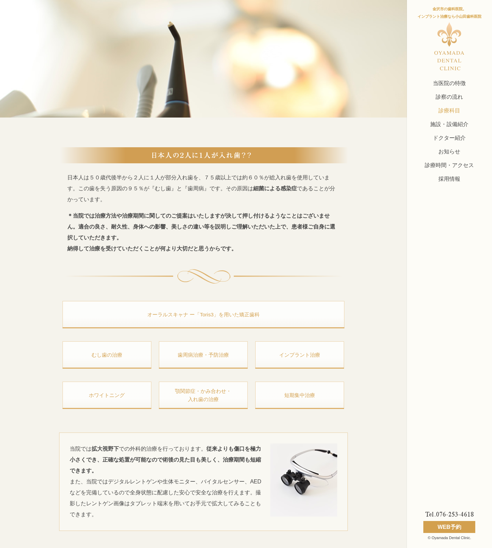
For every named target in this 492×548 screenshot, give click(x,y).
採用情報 (449, 179)
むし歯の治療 (107, 355)
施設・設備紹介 (449, 124)
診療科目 (449, 110)
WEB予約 (449, 527)
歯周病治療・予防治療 (203, 355)
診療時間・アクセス (449, 165)
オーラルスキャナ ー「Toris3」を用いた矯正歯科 (203, 314)
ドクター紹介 (449, 138)
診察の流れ (449, 97)
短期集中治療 (299, 395)
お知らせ (449, 151)
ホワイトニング (107, 395)
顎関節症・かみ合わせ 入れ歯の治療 (203, 395)
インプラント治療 (299, 355)
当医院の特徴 (449, 83)
